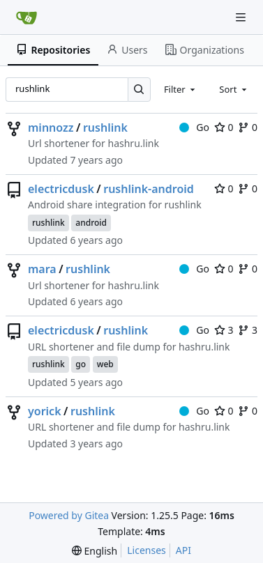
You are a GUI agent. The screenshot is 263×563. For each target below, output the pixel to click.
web (105, 364)
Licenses (146, 550)
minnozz (51, 127)
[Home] (26, 17)
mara (42, 269)
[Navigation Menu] (242, 17)
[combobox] (181, 89)
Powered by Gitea (69, 515)
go (80, 364)
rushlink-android (148, 189)
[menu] (94, 550)
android (91, 223)
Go (194, 127)
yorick (44, 411)
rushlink (105, 127)
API (183, 550)
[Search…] (139, 89)
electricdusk (61, 189)
